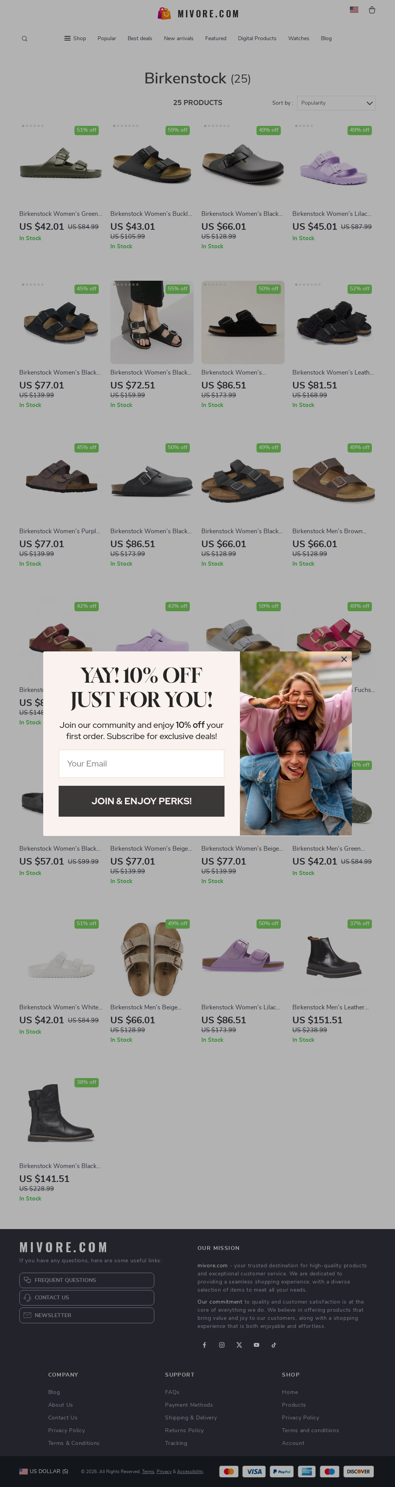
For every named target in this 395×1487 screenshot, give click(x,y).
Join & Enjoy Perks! (141, 801)
